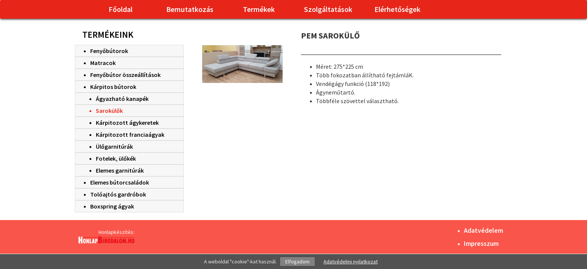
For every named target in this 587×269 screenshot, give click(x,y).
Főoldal (121, 9)
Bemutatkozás (189, 9)
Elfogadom (297, 261)
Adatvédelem (483, 230)
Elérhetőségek (397, 9)
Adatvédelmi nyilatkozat (350, 261)
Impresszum (481, 243)
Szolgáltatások (328, 9)
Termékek (259, 9)
